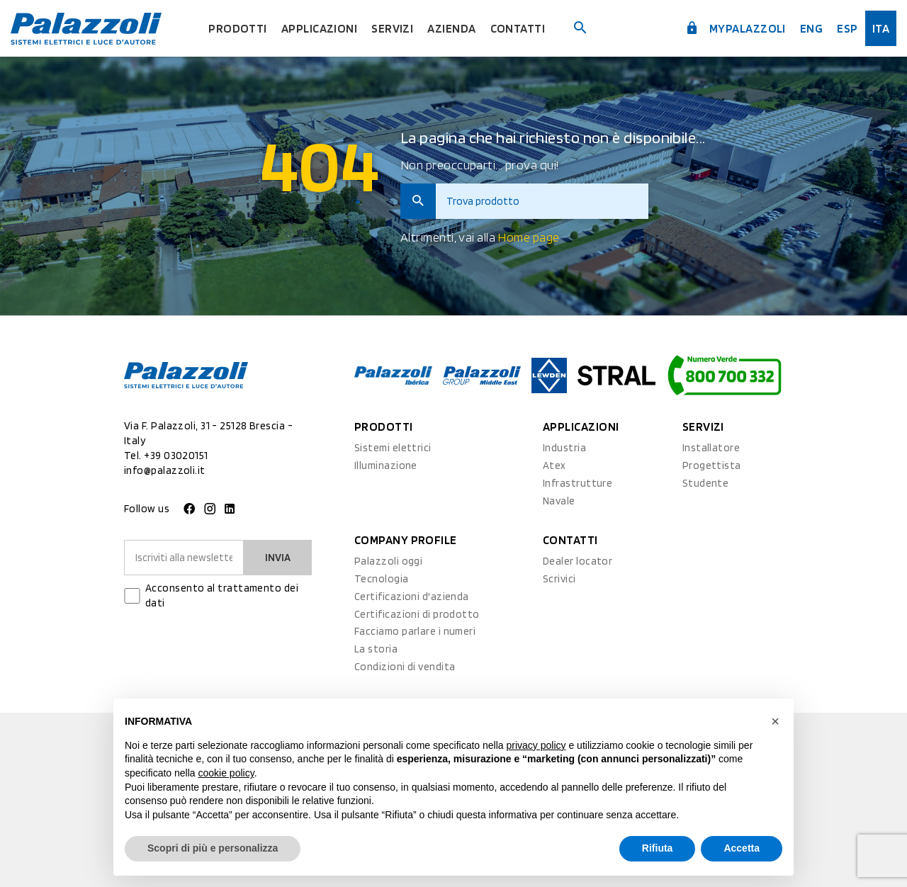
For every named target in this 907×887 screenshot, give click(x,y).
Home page (528, 237)
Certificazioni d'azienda (411, 596)
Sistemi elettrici (393, 447)
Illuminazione (385, 465)
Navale (559, 501)
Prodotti (237, 28)
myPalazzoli (735, 28)
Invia (278, 557)
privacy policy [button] (536, 745)
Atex (554, 465)
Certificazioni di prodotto (417, 614)
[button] (775, 721)
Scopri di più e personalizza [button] (212, 848)
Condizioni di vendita (404, 666)
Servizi (392, 28)
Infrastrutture (577, 483)
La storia (376, 649)
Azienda (451, 28)
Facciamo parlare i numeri (414, 631)
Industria (564, 447)
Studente (705, 483)
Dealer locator (577, 561)
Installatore (711, 447)
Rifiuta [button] (657, 848)
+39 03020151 (176, 455)
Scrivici (559, 578)
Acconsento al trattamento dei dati (221, 595)
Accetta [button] (741, 848)
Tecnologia (381, 578)
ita (880, 28)
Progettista (711, 465)
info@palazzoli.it (164, 470)
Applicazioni (319, 28)
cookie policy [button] (226, 773)
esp (847, 28)
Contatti (518, 28)
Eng (811, 28)
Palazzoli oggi (388, 561)
